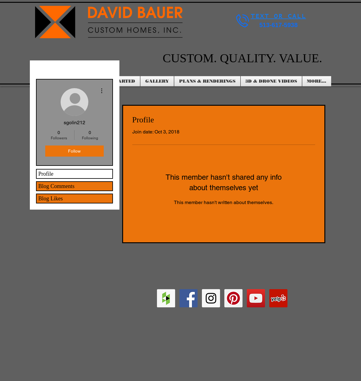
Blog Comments (56, 186)
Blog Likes (50, 198)
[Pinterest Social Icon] (233, 298)
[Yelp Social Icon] (278, 298)
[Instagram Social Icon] (211, 298)
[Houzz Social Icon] (166, 298)
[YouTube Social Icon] (256, 298)
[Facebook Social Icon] (188, 298)
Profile (46, 174)
